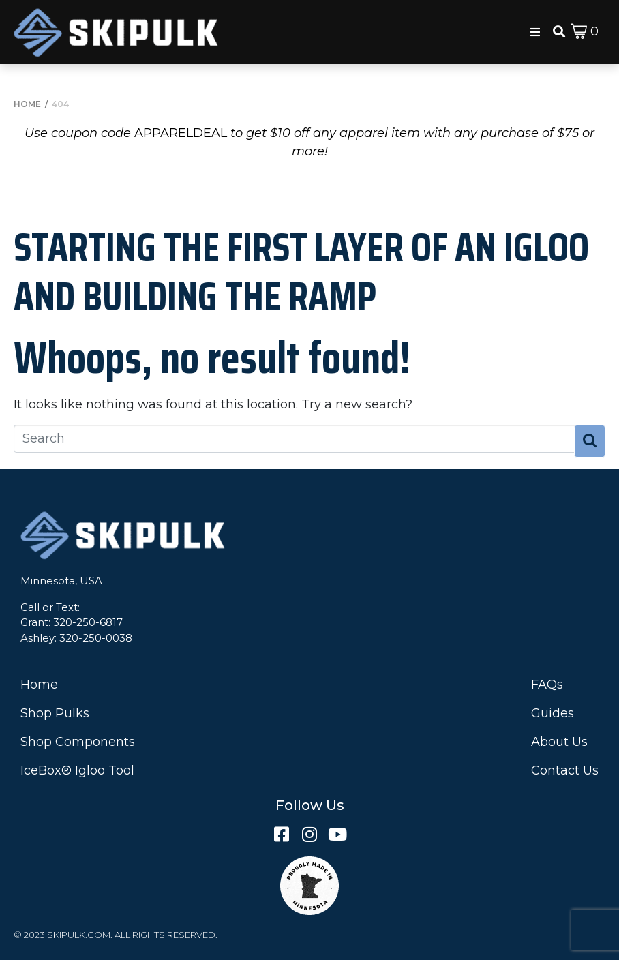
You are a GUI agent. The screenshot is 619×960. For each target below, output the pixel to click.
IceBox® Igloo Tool (77, 770)
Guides (552, 713)
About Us (559, 741)
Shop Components (77, 741)
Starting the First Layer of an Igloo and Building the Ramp (301, 271)
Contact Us (565, 770)
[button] (535, 32)
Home (39, 684)
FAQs (547, 684)
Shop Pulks (54, 713)
